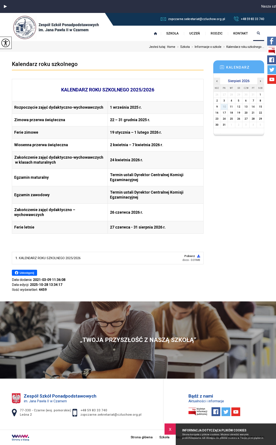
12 (238, 106)
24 (224, 118)
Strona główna (155, 33)
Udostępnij (24, 272)
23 (216, 118)
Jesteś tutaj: (158, 46)
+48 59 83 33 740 (249, 18)
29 (260, 118)
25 (231, 118)
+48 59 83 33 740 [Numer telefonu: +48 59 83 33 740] (93, 410)
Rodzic (217, 33)
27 (246, 118)
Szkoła (172, 33)
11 (231, 106)
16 (216, 112)
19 (238, 112)
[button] (5, 6)
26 (238, 118)
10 (224, 106)
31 (224, 124)
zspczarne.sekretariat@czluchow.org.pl (193, 19)
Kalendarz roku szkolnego (45, 64)
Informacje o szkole (205, 46)
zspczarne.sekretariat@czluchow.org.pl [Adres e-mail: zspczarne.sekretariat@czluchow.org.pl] (110, 415)
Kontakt (240, 33)
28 (253, 118)
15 (260, 106)
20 (246, 112)
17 (224, 112)
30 (216, 124)
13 (246, 106)
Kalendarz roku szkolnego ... (242, 46)
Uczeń (194, 33)
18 (231, 112)
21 (253, 112)
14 (253, 106)
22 (260, 112)
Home (171, 46)
